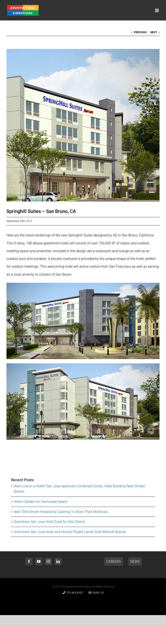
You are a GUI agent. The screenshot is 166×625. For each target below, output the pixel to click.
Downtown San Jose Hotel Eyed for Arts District (49, 522)
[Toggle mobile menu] (157, 10)
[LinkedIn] (58, 561)
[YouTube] (38, 561)
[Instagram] (48, 561)
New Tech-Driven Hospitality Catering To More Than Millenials (61, 512)
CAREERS (113, 561)
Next (153, 32)
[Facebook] (29, 561)
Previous (140, 32)
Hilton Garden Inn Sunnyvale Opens (40, 502)
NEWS (135, 561)
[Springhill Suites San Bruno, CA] (83, 125)
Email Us (96, 592)
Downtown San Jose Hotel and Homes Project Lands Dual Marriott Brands (70, 532)
